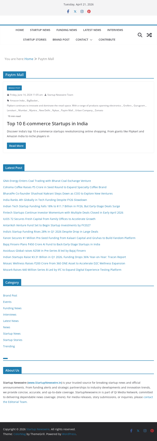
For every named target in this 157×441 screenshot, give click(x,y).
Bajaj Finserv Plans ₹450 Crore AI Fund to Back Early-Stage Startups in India (51, 244)
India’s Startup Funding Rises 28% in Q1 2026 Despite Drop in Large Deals (50, 231)
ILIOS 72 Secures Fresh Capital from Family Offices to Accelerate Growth (49, 219)
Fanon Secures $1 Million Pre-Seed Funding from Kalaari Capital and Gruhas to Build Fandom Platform (69, 238)
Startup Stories (34, 39)
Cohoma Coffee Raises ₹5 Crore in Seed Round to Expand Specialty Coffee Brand (55, 187)
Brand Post (61, 39)
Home (20, 30)
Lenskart (11, 110)
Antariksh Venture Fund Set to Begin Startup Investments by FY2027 (47, 225)
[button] (90, 40)
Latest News (92, 30)
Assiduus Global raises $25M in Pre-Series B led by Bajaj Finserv (44, 250)
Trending (9, 346)
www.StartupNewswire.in (44, 382)
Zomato (99, 110)
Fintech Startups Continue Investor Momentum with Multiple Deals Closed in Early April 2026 (63, 212)
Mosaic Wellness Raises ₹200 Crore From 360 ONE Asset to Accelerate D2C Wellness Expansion (64, 263)
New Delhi (44, 110)
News (6, 327)
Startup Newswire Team (60, 94)
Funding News (66, 30)
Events (7, 302)
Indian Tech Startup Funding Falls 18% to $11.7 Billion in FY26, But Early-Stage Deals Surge (61, 206)
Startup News (40, 30)
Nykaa (55, 110)
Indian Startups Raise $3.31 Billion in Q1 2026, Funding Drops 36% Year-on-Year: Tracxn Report (64, 257)
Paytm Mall (67, 110)
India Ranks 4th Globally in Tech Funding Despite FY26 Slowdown (45, 200)
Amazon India (17, 100)
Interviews (115, 30)
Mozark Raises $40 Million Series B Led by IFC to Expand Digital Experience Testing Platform (62, 269)
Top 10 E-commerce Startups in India (47, 123)
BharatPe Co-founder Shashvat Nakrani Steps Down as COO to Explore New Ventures (58, 193)
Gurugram (139, 105)
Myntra (33, 110)
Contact (82, 39)
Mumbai (22, 110)
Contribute (107, 39)
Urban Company (84, 110)
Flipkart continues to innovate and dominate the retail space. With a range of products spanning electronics (64, 105)
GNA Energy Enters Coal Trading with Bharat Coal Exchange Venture (47, 181)
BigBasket (32, 100)
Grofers (127, 105)
